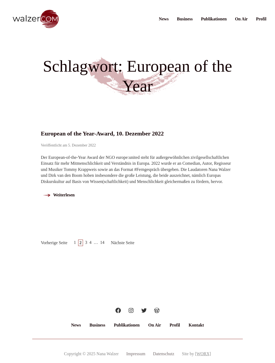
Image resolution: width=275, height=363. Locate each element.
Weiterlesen (64, 195)
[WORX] (203, 353)
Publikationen (214, 19)
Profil (261, 19)
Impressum (135, 353)
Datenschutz (163, 353)
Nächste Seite (123, 242)
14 (102, 242)
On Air (241, 19)
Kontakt (196, 325)
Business (185, 19)
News (164, 19)
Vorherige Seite (54, 242)
